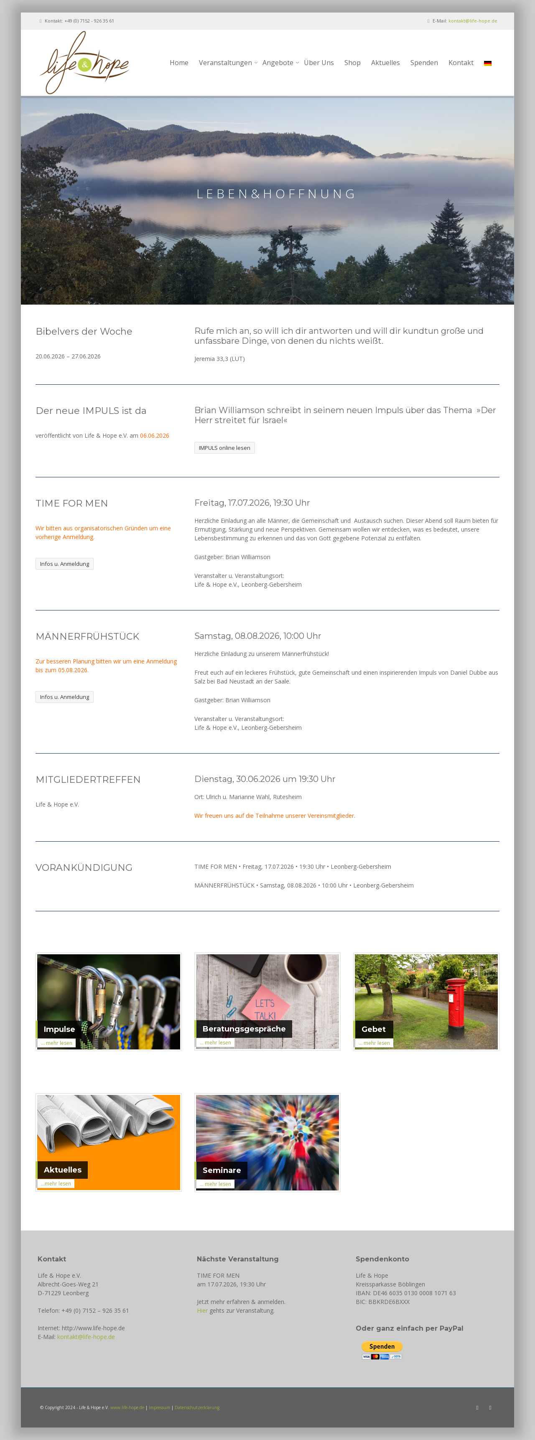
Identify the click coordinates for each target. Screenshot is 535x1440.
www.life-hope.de (127, 1407)
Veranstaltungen (227, 62)
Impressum (159, 1407)
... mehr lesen (56, 1043)
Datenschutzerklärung (197, 1407)
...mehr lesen (56, 1183)
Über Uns (319, 62)
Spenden (424, 62)
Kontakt (461, 62)
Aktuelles (385, 62)
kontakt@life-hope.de (472, 21)
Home (179, 62)
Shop (352, 62)
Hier (202, 1310)
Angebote (280, 62)
